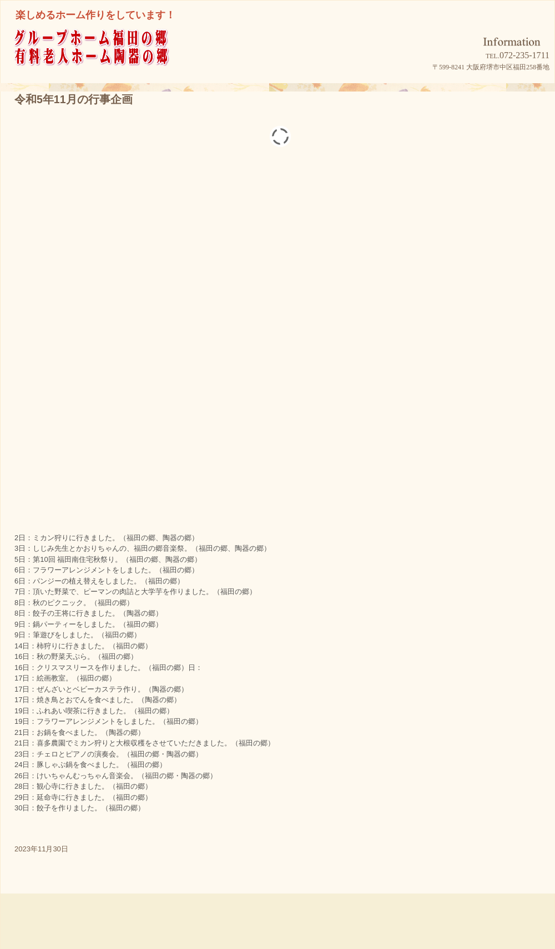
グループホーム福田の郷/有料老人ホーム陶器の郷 (111, 62)
